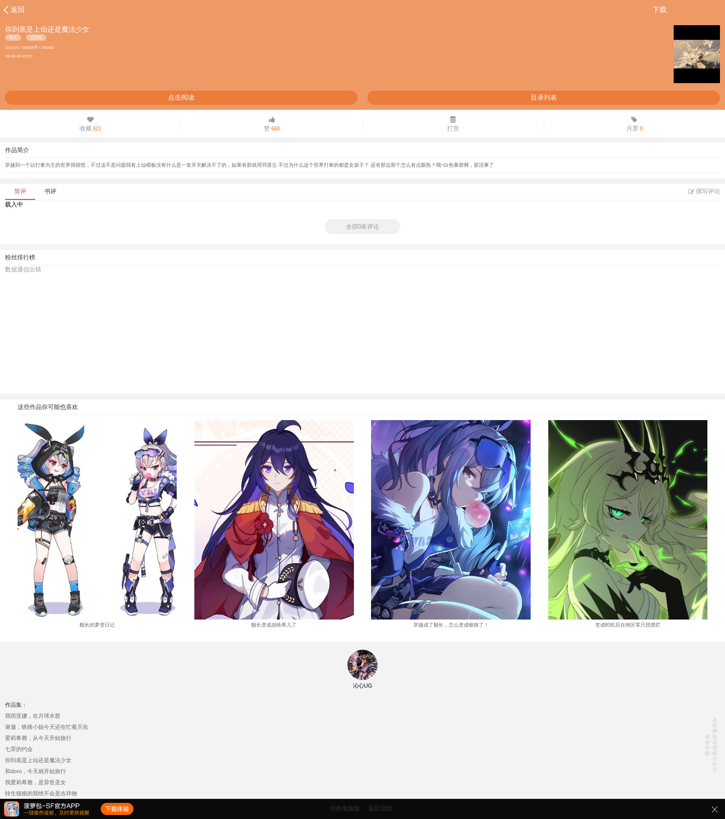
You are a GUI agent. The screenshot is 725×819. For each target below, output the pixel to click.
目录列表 (544, 97)
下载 (659, 10)
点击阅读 (181, 97)
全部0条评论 (363, 226)
